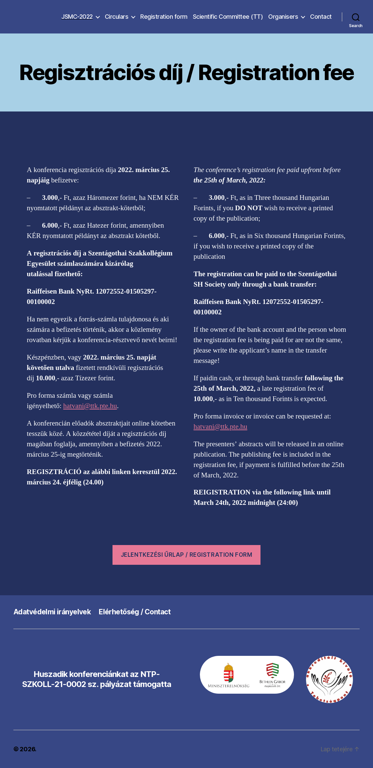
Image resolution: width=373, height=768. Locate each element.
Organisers (283, 16)
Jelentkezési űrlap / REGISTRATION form (186, 554)
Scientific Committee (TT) (228, 16)
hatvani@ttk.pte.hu (90, 405)
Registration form (164, 16)
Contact (321, 16)
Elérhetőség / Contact (134, 612)
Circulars (117, 16)
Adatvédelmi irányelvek (52, 612)
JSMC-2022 (77, 16)
